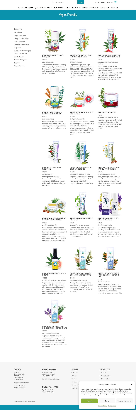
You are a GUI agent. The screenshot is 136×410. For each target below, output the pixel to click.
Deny (107, 401)
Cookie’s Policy (105, 381)
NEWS (85, 13)
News (74, 384)
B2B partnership (61, 13)
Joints (47, 67)
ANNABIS (24, 407)
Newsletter (75, 387)
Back (43, 67)
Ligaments (104, 67)
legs (43, 179)
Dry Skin (72, 179)
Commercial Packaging (22, 56)
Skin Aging (103, 230)
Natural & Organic (20, 65)
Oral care (76, 230)
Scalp (107, 287)
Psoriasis (112, 179)
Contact (103, 378)
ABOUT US (105, 13)
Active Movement (20, 59)
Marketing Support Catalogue (51, 384)
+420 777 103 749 (47, 381)
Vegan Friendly (19, 71)
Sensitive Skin (55, 338)
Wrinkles (109, 230)
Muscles (115, 67)
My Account (100, 5)
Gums (71, 230)
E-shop (75, 13)
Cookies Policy (102, 406)
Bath (43, 338)
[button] (132, 384)
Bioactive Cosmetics (21, 50)
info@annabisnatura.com (21, 388)
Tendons (100, 69)
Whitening (86, 230)
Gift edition (18, 38)
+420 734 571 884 (47, 397)
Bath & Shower (19, 47)
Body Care (17, 53)
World (74, 381)
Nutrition (17, 68)
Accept (89, 401)
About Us (75, 378)
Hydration (78, 285)
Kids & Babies (19, 62)
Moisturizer (83, 179)
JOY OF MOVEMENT (43, 13)
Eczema (77, 179)
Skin (84, 124)
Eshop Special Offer (21, 44)
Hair (49, 285)
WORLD (114, 13)
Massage (51, 67)
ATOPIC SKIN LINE (25, 13)
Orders (110, 5)
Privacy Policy (112, 406)
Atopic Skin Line (20, 41)
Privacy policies (31, 407)
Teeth (81, 230)
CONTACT (94, 13)
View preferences (124, 401)
